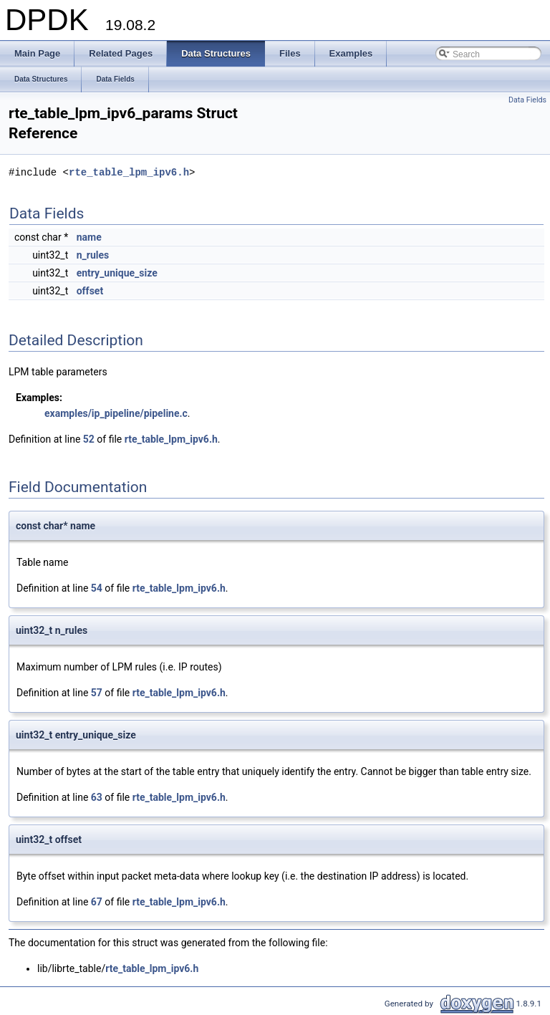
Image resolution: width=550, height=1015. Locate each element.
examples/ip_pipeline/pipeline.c (116, 413)
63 (96, 797)
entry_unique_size (117, 273)
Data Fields (527, 100)
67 (96, 902)
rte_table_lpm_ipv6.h (129, 172)
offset (90, 291)
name (89, 237)
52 (89, 439)
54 (96, 588)
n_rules (93, 255)
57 (96, 692)
